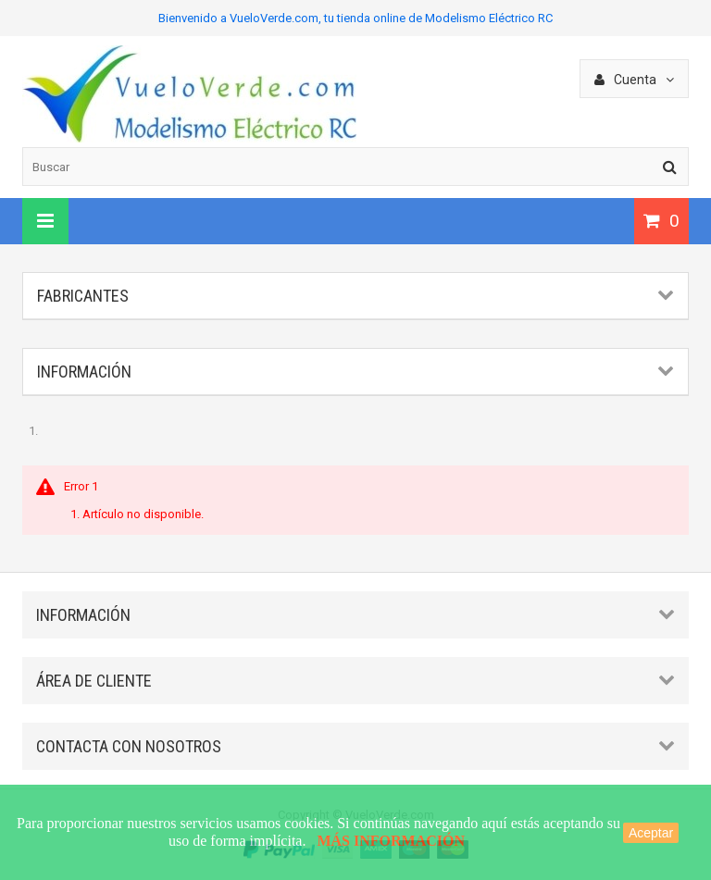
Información (84, 371)
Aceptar (651, 832)
